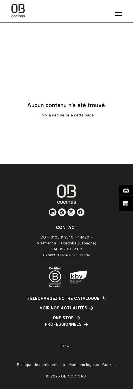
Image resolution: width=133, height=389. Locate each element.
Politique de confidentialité (41, 364)
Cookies (109, 364)
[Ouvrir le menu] (118, 14)
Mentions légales (83, 364)
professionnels (63, 324)
